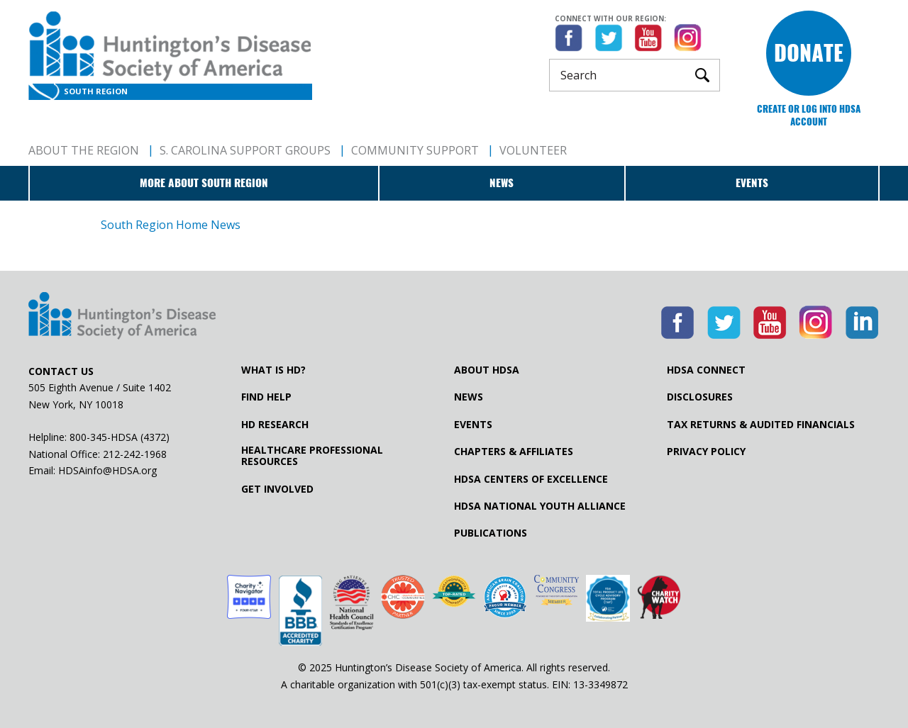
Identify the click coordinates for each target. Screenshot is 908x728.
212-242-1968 (135, 454)
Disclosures (700, 397)
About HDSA (486, 370)
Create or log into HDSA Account (808, 115)
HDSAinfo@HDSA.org (107, 470)
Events (752, 183)
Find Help (266, 397)
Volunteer (533, 150)
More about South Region (204, 183)
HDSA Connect (706, 370)
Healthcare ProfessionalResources (312, 455)
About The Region (83, 150)
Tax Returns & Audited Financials (761, 424)
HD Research (275, 424)
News (501, 183)
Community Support (415, 150)
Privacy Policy (706, 451)
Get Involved (277, 489)
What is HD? (273, 370)
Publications (490, 533)
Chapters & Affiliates (513, 451)
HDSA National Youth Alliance (540, 506)
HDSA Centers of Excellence (531, 479)
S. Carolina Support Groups (245, 150)
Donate (808, 52)
